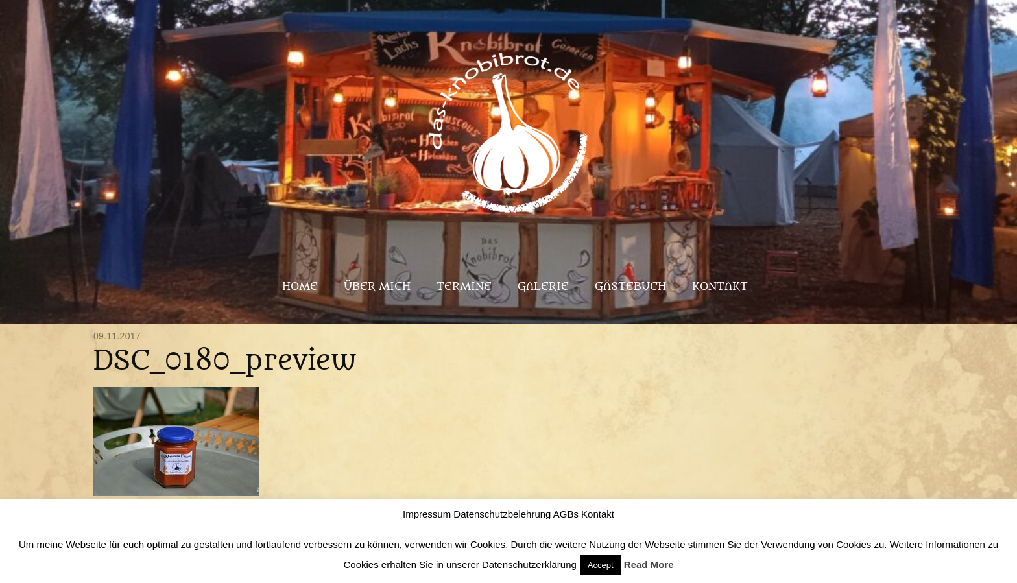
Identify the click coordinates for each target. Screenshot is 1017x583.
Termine (464, 286)
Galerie (543, 286)
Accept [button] (601, 565)
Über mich (377, 286)
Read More (649, 564)
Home (300, 286)
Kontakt (720, 286)
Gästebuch (630, 286)
